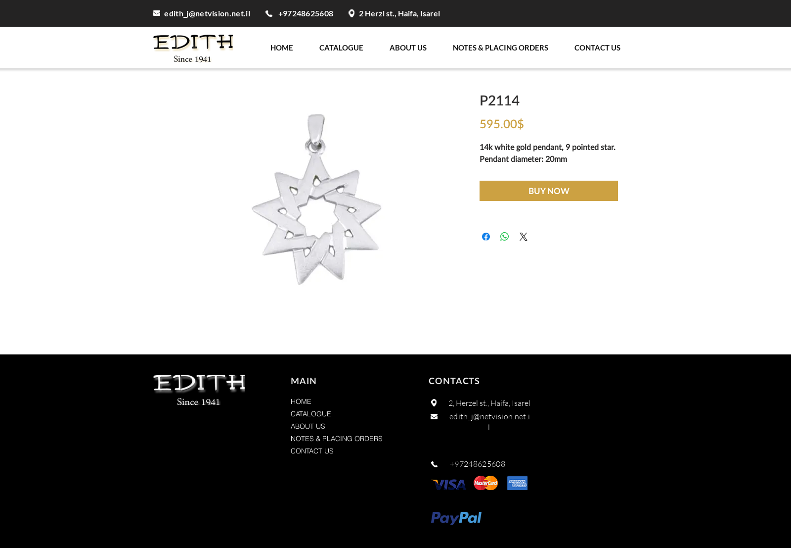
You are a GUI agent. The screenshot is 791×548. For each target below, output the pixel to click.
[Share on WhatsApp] (505, 237)
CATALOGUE (311, 413)
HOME (301, 401)
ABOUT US (308, 426)
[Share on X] (523, 237)
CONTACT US (312, 451)
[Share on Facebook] (486, 237)
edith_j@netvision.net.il (207, 13)
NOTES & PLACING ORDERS (337, 438)
